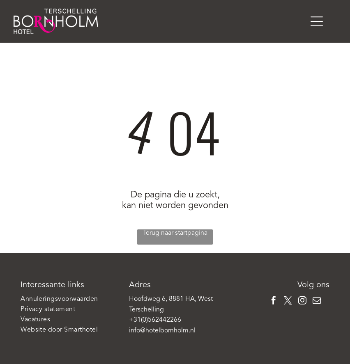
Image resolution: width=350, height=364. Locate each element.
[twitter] (288, 301)
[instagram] (302, 301)
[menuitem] (67, 299)
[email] (317, 301)
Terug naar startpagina (175, 233)
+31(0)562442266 (155, 320)
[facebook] (273, 301)
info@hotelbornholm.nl (162, 330)
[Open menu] (317, 21)
